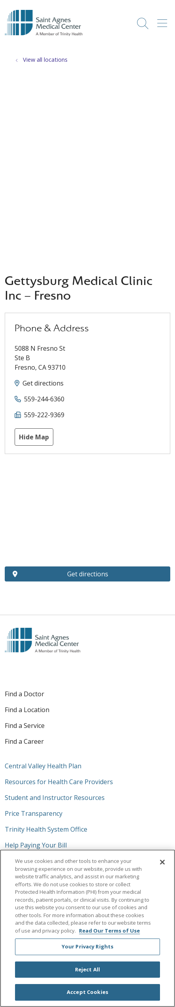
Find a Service (25, 725)
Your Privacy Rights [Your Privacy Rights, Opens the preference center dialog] (87, 946)
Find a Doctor (24, 694)
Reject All (87, 969)
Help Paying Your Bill (36, 845)
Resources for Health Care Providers (59, 781)
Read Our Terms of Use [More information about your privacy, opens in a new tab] (109, 930)
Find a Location (27, 709)
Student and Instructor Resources (55, 797)
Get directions (43, 383)
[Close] (162, 862)
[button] (163, 20)
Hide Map (34, 437)
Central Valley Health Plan (43, 766)
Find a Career (24, 741)
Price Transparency (33, 813)
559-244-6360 (44, 399)
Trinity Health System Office (46, 829)
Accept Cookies (87, 992)
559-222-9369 (44, 414)
